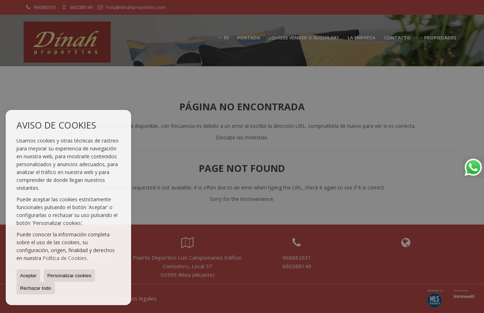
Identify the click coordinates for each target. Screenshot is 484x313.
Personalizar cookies (69, 275)
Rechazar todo (35, 288)
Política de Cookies (65, 258)
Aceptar (28, 275)
